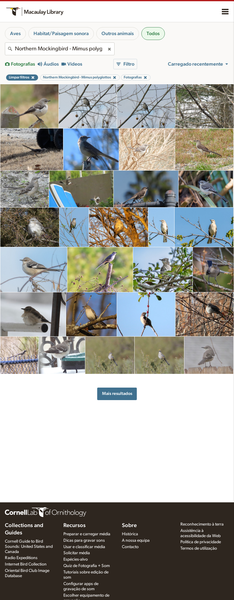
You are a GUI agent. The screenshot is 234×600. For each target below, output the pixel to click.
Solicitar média (76, 553)
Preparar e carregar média (86, 534)
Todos (153, 33)
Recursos (74, 525)
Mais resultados (117, 393)
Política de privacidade (200, 542)
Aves (15, 33)
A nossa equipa (136, 540)
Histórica (130, 534)
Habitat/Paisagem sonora (61, 33)
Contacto (130, 547)
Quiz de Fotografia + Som (86, 566)
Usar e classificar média (84, 547)
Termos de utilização (198, 548)
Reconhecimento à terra (202, 524)
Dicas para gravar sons (84, 540)
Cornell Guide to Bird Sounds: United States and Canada (29, 546)
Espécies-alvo (75, 559)
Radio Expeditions (21, 558)
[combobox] (60, 49)
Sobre (129, 525)
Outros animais (117, 33)
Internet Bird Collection (26, 564)
